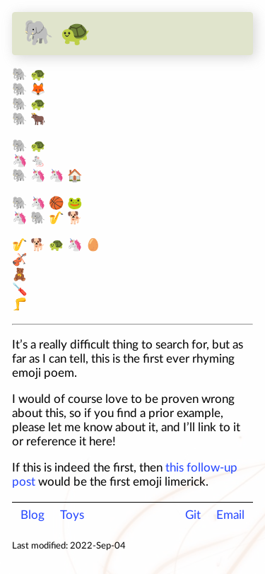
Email (230, 515)
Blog (32, 515)
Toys (72, 515)
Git (193, 515)
